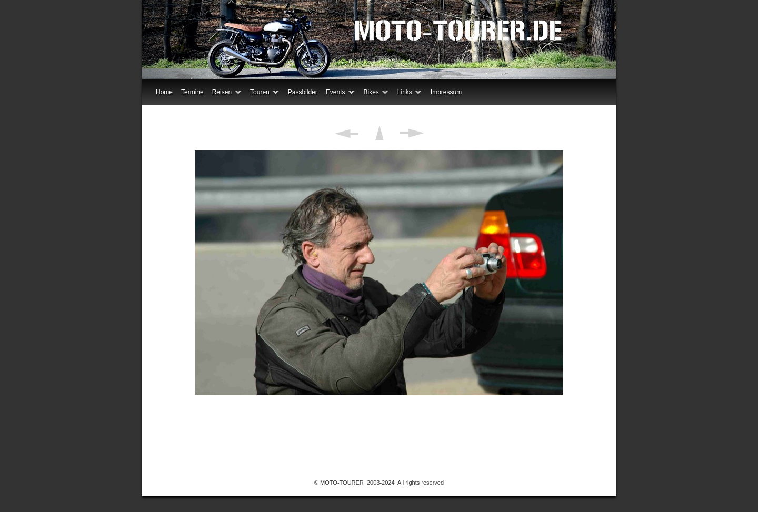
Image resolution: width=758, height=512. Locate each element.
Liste (379, 133)
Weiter (412, 133)
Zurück (346, 133)
